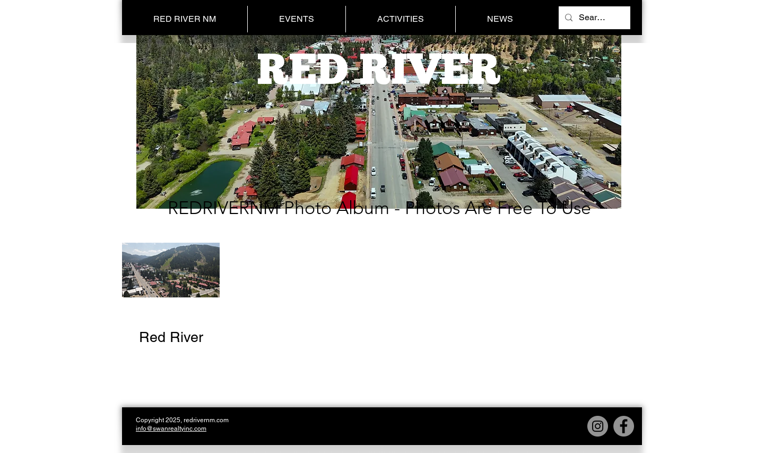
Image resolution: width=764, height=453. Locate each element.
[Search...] (593, 17)
